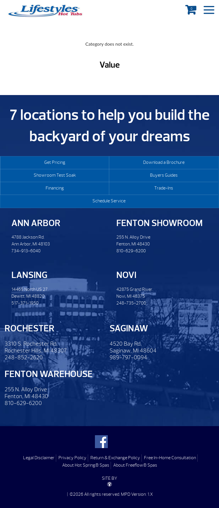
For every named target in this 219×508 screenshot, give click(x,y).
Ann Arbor (35, 223)
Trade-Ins (163, 188)
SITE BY (109, 481)
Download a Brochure (163, 162)
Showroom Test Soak (55, 175)
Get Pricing (54, 162)
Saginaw (129, 328)
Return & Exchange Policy (115, 458)
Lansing (29, 275)
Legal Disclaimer (38, 458)
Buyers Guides (164, 175)
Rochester (29, 328)
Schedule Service (108, 201)
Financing (55, 188)
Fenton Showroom (159, 223)
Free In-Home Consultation (170, 458)
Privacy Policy (72, 458)
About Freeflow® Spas (135, 465)
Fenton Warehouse (49, 374)
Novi (126, 275)
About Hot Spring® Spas (85, 465)
